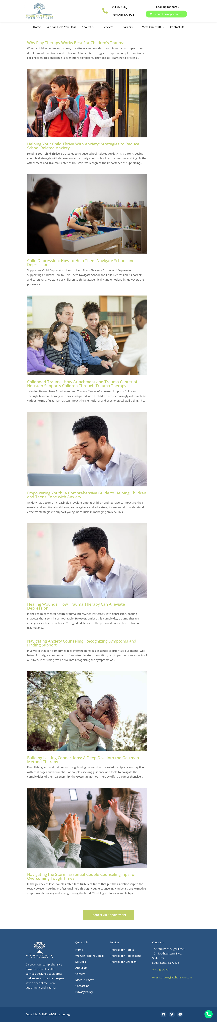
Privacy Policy (84, 992)
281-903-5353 (160, 970)
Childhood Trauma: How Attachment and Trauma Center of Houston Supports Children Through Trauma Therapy (82, 383)
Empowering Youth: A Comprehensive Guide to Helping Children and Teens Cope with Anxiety (86, 495)
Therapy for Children (123, 962)
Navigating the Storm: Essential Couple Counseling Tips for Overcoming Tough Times (81, 876)
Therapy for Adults (122, 949)
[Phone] (208, 1014)
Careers (129, 27)
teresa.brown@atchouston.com (172, 977)
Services (110, 27)
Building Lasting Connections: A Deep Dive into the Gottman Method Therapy (83, 759)
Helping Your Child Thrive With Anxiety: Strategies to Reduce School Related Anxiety (83, 146)
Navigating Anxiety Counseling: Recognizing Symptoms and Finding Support (81, 643)
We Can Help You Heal (61, 27)
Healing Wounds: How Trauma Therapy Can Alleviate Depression (76, 606)
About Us (89, 27)
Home (37, 27)
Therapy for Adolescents (125, 956)
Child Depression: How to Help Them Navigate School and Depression (81, 262)
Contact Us (177, 27)
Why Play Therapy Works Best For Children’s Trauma (75, 42)
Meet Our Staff (153, 27)
